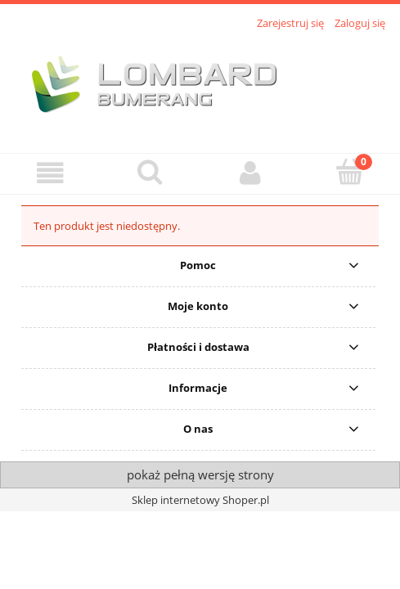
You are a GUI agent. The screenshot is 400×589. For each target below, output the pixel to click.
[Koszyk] (350, 172)
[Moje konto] (250, 173)
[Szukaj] (150, 172)
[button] (50, 173)
